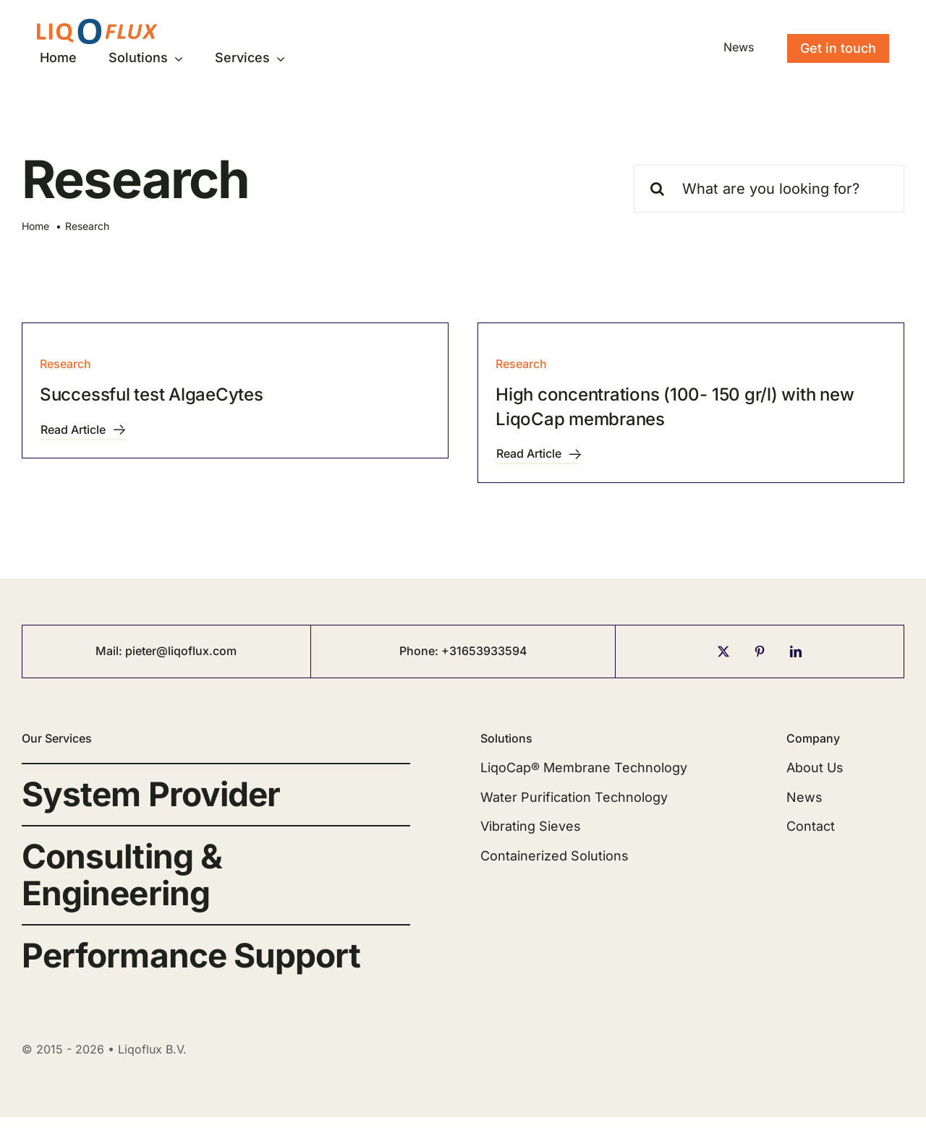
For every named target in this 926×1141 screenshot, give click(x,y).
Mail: (110, 651)
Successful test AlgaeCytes (151, 394)
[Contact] (838, 48)
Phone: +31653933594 (463, 651)
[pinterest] (759, 651)
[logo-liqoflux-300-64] (97, 25)
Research (65, 363)
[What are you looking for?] (769, 189)
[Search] (657, 189)
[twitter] (723, 651)
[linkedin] (795, 651)
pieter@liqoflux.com (181, 651)
